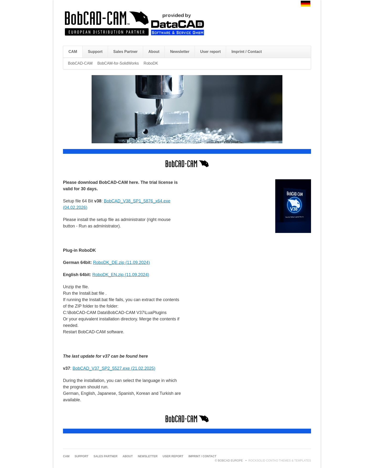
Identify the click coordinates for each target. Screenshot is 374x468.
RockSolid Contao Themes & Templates (280, 460)
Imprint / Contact (246, 52)
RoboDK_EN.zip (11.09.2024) (120, 274)
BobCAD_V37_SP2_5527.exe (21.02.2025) (114, 368)
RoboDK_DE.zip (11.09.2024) (121, 262)
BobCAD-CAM (80, 63)
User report (210, 52)
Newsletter (179, 52)
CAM (72, 52)
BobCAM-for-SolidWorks (118, 63)
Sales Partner (125, 52)
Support (95, 52)
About (153, 52)
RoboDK (151, 63)
